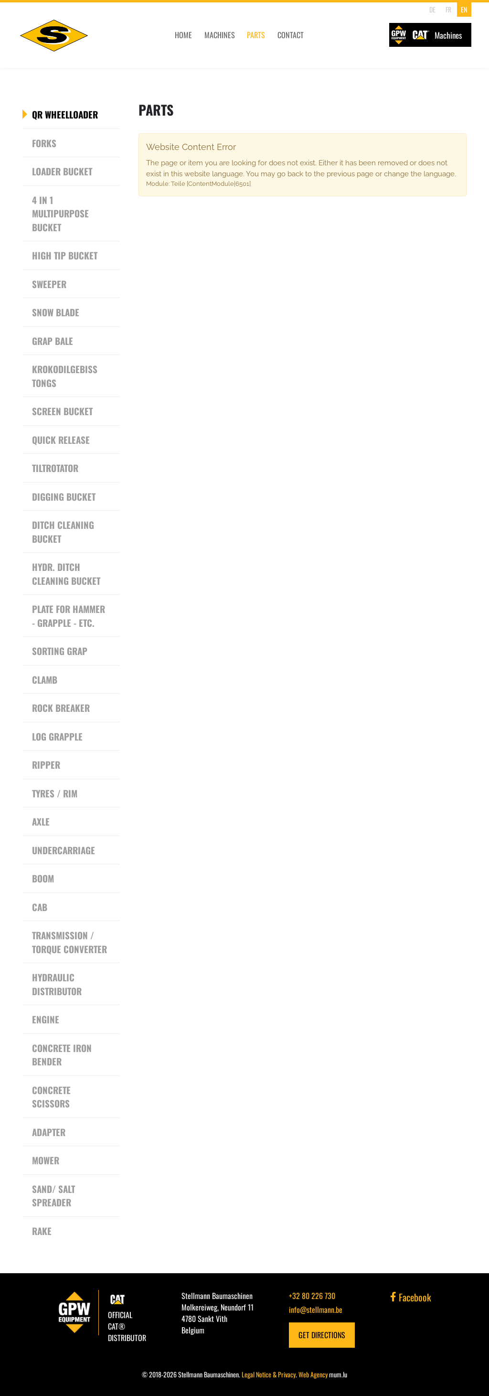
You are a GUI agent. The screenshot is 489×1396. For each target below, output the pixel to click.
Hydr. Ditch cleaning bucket (66, 573)
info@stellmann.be (315, 1309)
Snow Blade (55, 312)
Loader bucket (62, 171)
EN (463, 9)
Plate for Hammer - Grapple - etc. (68, 615)
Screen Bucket (62, 411)
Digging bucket (64, 496)
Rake (42, 1230)
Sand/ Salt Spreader (53, 1195)
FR (447, 9)
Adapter (48, 1131)
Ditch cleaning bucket (63, 531)
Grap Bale (52, 340)
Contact (278, 37)
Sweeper (49, 283)
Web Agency (313, 1374)
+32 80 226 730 (312, 1295)
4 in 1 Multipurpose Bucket (60, 213)
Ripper (46, 764)
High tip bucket (64, 255)
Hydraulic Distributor (57, 984)
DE (431, 9)
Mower (45, 1160)
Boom (43, 878)
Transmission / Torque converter (69, 942)
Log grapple (57, 736)
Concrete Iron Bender (62, 1054)
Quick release (61, 439)
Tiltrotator (55, 467)
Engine (45, 1019)
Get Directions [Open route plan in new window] (321, 1335)
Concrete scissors (51, 1096)
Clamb (44, 679)
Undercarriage (63, 850)
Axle (41, 821)
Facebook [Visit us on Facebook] (410, 1297)
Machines (208, 37)
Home (172, 37)
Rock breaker (61, 707)
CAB (39, 906)
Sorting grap (59, 650)
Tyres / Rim (54, 793)
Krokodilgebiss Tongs (64, 375)
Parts (244, 37)
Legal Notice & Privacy (269, 1374)
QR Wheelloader (65, 114)
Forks (44, 143)
